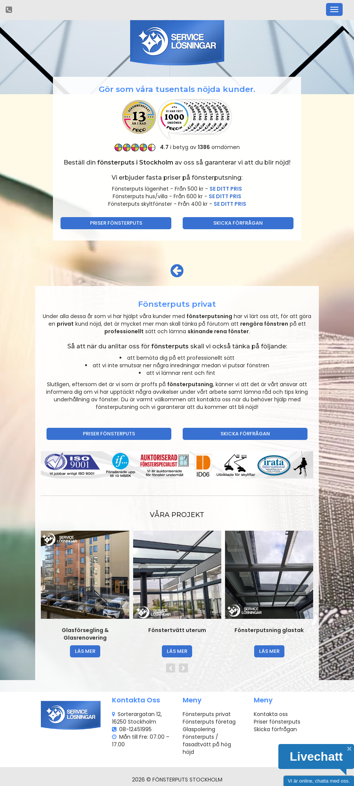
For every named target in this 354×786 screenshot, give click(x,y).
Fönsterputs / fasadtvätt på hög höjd (207, 744)
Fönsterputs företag (209, 721)
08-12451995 (135, 729)
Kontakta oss (271, 714)
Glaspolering (199, 729)
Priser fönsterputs (116, 223)
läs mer (85, 651)
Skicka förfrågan (238, 223)
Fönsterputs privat (207, 714)
